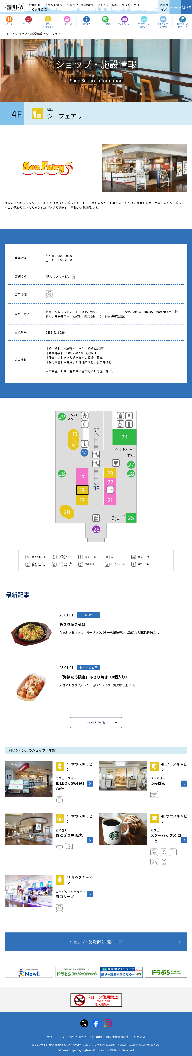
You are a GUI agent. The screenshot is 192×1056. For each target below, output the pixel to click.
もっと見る (96, 722)
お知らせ (35, 5)
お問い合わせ (77, 1037)
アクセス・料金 (107, 5)
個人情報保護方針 (118, 1037)
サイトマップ (56, 1037)
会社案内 (96, 1037)
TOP (8, 33)
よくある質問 (38, 9)
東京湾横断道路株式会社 (62, 1044)
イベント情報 (53, 5)
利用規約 (140, 1037)
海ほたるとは (131, 5)
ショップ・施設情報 (79, 5)
